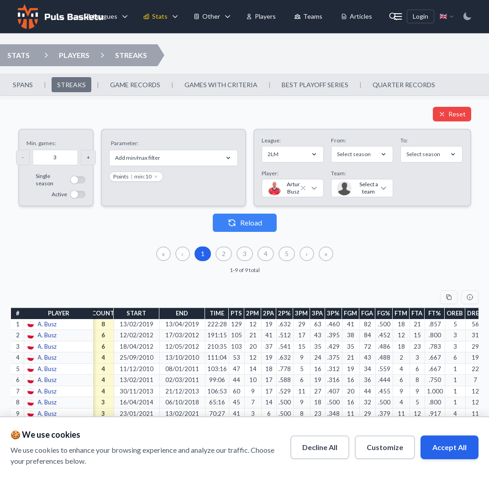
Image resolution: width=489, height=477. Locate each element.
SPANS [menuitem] (23, 85)
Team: (338, 173)
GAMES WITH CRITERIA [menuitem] (221, 85)
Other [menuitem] (206, 16)
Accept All (449, 446)
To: (404, 140)
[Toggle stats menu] (175, 16)
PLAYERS (74, 55)
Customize (384, 446)
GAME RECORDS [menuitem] (135, 85)
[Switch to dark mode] (467, 16)
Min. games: (41, 143)
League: (271, 140)
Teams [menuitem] (308, 16)
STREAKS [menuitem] (71, 85)
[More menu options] (398, 16)
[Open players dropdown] (46, 55)
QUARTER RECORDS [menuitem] (404, 85)
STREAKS (131, 55)
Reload (244, 222)
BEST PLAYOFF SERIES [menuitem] (315, 85)
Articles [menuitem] (356, 16)
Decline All (319, 446)
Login (420, 16)
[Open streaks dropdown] (102, 55)
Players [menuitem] (261, 16)
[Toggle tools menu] (227, 16)
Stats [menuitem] (155, 16)
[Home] (59, 16)
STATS (18, 55)
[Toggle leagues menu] (124, 16)
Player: (270, 173)
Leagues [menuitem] (100, 16)
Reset (452, 114)
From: (338, 140)
